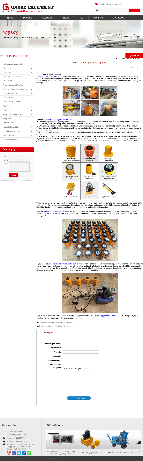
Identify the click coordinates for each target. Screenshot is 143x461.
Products (27, 18)
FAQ (81, 18)
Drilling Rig (7, 110)
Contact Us (118, 18)
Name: (4, 160)
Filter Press (7, 106)
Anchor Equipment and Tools (13, 85)
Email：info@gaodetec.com (109, 4)
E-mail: (4, 156)
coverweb (57, 458)
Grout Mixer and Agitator (12, 77)
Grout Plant (7, 72)
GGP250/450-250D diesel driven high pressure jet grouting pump (62, 453)
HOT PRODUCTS (55, 425)
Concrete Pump (8, 123)
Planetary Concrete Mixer (12, 114)
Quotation (134, 56)
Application (47, 18)
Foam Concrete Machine (12, 102)
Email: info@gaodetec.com (17, 435)
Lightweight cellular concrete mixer (56, 326)
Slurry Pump (7, 119)
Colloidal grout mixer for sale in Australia (56, 323)
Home (10, 18)
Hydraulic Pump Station (11, 127)
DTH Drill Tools (8, 135)
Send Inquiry (9, 149)
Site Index (29, 458)
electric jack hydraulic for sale (52, 76)
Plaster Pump (8, 68)
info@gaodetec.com (107, 316)
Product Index (35, 458)
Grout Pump (7, 81)
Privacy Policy (42, 458)
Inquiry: (4, 164)
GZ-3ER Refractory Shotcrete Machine (120, 453)
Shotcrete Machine (10, 93)
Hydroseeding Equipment (12, 64)
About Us (98, 18)
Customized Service (10, 140)
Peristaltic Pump (9, 98)
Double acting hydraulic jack (91, 453)
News (66, 18)
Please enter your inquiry (88, 380)
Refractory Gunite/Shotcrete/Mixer (15, 89)
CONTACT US (9, 425)
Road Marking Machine (11, 131)
